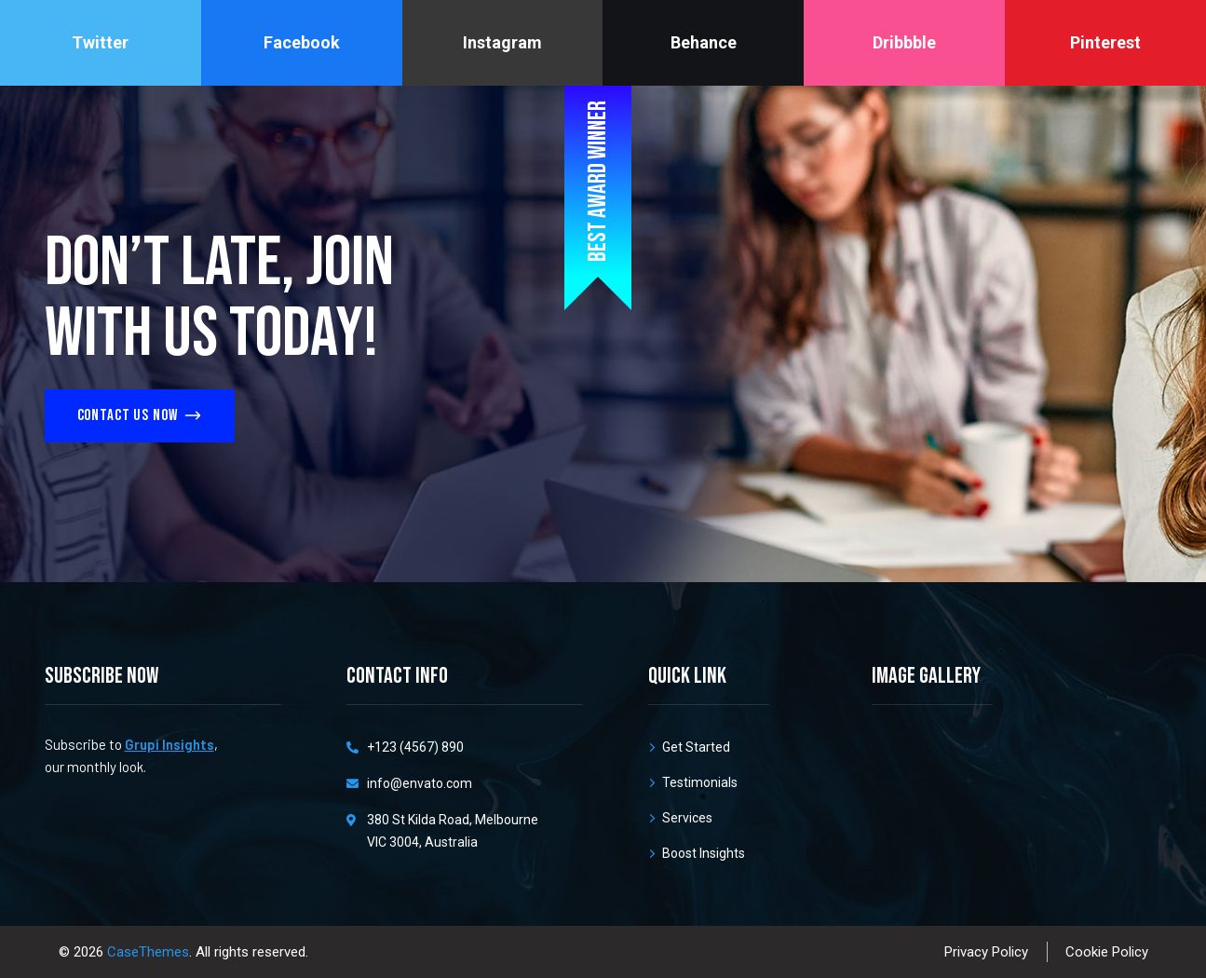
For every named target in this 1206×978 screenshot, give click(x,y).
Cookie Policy (1106, 952)
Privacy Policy (986, 952)
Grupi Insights (169, 744)
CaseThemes (148, 952)
